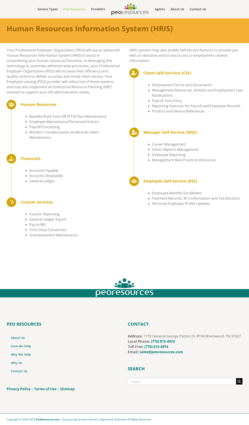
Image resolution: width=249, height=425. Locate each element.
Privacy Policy (18, 388)
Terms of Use (45, 388)
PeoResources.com (48, 419)
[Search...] (182, 381)
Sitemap (67, 388)
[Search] (239, 381)
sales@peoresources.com (161, 351)
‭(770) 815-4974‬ (156, 346)
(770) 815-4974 (163, 341)
